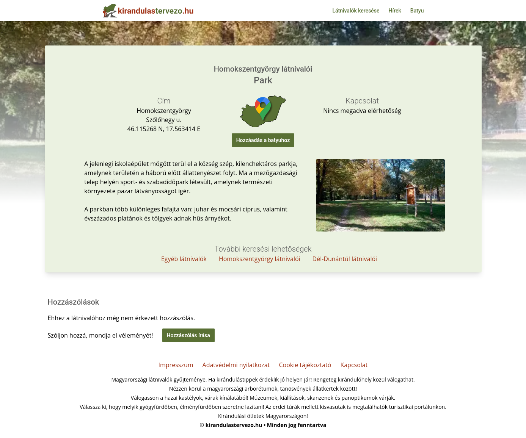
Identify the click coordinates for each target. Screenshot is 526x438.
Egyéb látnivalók (184, 259)
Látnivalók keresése (355, 11)
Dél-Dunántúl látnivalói (344, 259)
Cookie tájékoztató (305, 365)
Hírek (395, 11)
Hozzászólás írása (188, 335)
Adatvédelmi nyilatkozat (236, 365)
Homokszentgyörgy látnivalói (259, 259)
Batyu (417, 11)
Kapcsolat (353, 365)
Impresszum (176, 365)
